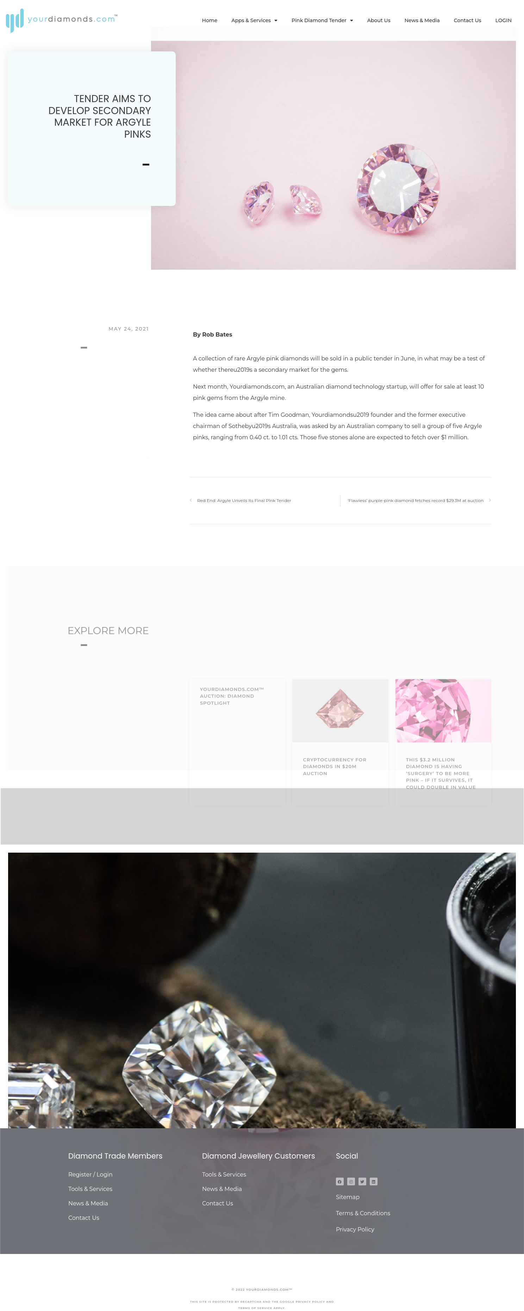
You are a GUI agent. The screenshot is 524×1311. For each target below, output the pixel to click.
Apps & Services (254, 20)
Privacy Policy (355, 1229)
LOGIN (503, 20)
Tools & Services (90, 1189)
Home (210, 20)
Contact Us (467, 20)
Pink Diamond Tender (322, 20)
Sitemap (348, 1197)
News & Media (422, 20)
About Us (379, 20)
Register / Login (90, 1174)
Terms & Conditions (363, 1213)
